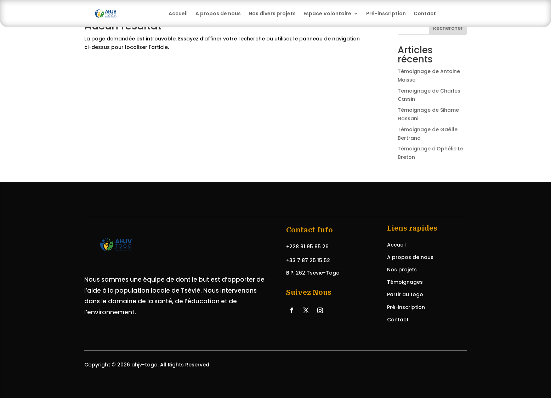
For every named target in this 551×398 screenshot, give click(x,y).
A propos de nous (218, 13)
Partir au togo (405, 294)
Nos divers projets (272, 13)
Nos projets (402, 269)
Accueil (178, 13)
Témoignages (405, 282)
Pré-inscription (386, 13)
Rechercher (448, 28)
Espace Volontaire (327, 13)
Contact (425, 13)
